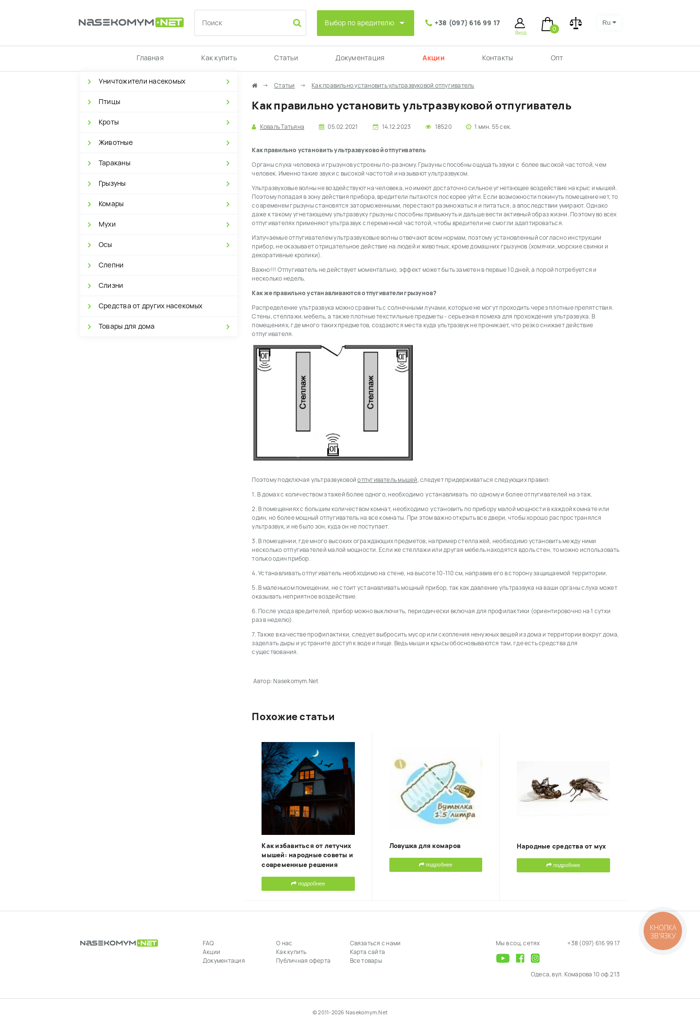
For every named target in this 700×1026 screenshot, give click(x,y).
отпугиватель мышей (387, 480)
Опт (557, 57)
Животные (116, 142)
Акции (433, 57)
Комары (111, 203)
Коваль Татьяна (282, 127)
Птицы (109, 101)
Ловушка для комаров (425, 846)
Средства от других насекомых (151, 305)
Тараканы (114, 163)
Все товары (366, 961)
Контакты (497, 57)
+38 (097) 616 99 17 (468, 22)
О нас (284, 943)
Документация (360, 57)
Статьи (286, 57)
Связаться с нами (375, 943)
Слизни (111, 285)
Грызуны (112, 183)
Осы (105, 244)
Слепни (111, 265)
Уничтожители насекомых (142, 81)
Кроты (109, 122)
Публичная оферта (303, 961)
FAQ (208, 943)
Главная (150, 57)
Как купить (218, 57)
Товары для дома (127, 326)
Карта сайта (367, 952)
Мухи (107, 224)
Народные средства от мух (561, 846)
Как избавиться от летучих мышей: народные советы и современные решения (307, 855)
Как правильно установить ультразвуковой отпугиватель (393, 85)
